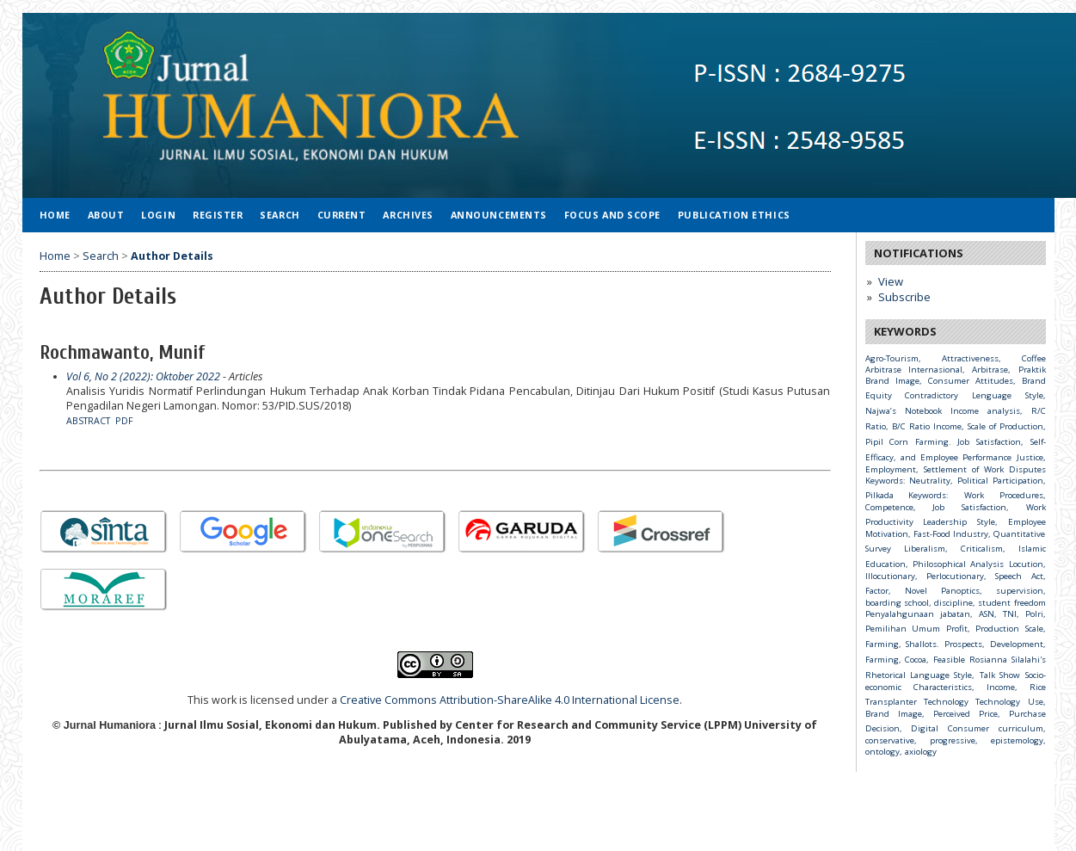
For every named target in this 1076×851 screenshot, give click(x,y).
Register (218, 214)
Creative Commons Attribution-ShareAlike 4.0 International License (509, 700)
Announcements (499, 214)
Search (279, 214)
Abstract (88, 421)
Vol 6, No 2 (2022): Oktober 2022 (143, 376)
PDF (124, 421)
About (106, 214)
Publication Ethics (734, 214)
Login (158, 214)
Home (55, 214)
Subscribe (904, 297)
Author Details (172, 256)
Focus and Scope (612, 214)
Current (341, 214)
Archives (408, 214)
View (890, 281)
